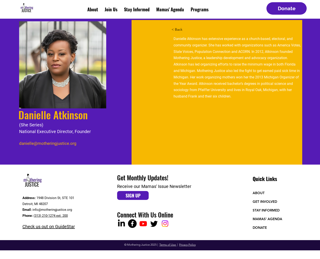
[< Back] (180, 29)
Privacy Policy (187, 244)
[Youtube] (143, 223)
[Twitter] (154, 223)
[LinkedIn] (121, 223)
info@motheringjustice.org (52, 210)
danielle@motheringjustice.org (47, 143)
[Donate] (286, 8)
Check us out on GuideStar (48, 226)
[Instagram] (165, 223)
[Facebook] (132, 223)
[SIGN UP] (133, 195)
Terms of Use (167, 244)
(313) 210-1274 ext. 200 (51, 216)
